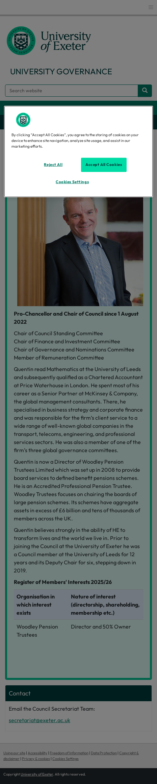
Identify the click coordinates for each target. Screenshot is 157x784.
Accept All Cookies (103, 164)
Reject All (53, 164)
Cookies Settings (72, 181)
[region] (78, 151)
